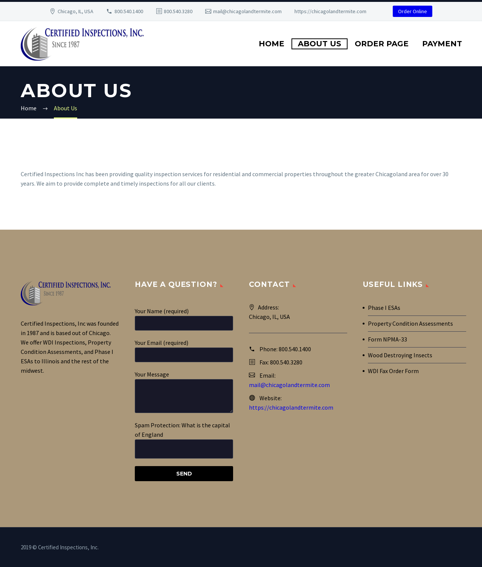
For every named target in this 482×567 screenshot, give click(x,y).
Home (271, 43)
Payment (442, 43)
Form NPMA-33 (387, 339)
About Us (319, 43)
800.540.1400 (128, 11)
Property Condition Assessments (410, 323)
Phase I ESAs (384, 307)
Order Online (412, 11)
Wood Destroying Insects (400, 355)
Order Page (382, 43)
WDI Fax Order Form (393, 371)
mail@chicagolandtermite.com (247, 11)
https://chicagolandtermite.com (330, 11)
